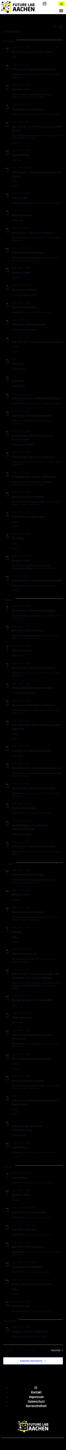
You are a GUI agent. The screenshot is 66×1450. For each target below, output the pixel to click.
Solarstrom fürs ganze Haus (29, 516)
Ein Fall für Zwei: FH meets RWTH (32, 52)
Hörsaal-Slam (20, 198)
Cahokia (17, 932)
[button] (61, 10)
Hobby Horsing (21, 1306)
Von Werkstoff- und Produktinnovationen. (37, 768)
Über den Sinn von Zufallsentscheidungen (37, 341)
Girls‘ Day (18, 363)
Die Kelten (18, 538)
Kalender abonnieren (31, 1361)
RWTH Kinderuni (22, 215)
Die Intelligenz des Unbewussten (31, 1058)
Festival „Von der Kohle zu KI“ (30, 1331)
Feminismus (19, 1147)
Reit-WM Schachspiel (25, 1229)
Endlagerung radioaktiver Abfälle (32, 750)
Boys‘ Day (18, 381)
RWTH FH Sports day (24, 954)
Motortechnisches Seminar (28, 252)
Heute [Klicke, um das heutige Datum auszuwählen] (33, 1350)
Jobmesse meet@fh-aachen (28, 324)
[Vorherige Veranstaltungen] (8, 1350)
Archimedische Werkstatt (27, 1267)
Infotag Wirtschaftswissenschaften (33, 688)
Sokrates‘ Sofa (20, 89)
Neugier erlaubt (21, 560)
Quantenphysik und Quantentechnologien (37, 580)
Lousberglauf (20, 1177)
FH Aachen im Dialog (24, 290)
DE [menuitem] (61, 3)
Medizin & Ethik (21, 272)
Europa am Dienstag (24, 307)
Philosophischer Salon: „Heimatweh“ (34, 477)
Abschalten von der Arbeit (28, 109)
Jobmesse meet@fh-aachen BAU (32, 415)
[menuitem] (62, 4)
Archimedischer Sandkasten (29, 1212)
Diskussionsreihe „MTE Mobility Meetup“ (37, 398)
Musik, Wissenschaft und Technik (32, 1284)
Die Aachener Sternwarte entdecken (33, 69)
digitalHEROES (21, 155)
